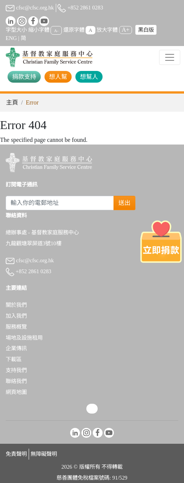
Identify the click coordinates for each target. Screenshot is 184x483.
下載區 (13, 359)
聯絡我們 (16, 381)
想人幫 (58, 77)
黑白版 (146, 30)
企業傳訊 (16, 348)
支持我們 (16, 370)
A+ (126, 29)
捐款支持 (24, 77)
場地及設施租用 (24, 338)
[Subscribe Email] (60, 203)
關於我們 (16, 305)
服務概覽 (16, 327)
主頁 (12, 102)
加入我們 (16, 316)
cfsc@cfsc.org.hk (30, 8)
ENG (11, 38)
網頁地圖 (16, 392)
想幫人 (89, 77)
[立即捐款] (161, 241)
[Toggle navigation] (169, 57)
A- (56, 30)
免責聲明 (16, 454)
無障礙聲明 (44, 454)
